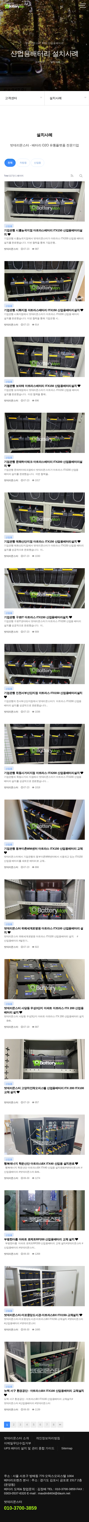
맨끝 (60, 1425)
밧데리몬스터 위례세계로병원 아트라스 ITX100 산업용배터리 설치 (43, 930)
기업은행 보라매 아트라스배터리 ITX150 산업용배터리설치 (42, 385)
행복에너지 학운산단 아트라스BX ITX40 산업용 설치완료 (41, 1163)
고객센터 (11, 98)
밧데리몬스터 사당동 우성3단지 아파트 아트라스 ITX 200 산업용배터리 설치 (44, 1010)
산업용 (37, 162)
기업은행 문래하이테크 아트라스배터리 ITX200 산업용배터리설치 (43, 463)
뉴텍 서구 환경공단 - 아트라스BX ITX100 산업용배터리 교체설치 (44, 1392)
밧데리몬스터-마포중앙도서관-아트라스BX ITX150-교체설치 (43, 1315)
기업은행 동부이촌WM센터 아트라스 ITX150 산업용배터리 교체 (43, 850)
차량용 (23, 162)
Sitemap (66, 1448)
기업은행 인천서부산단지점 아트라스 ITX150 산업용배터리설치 (43, 695)
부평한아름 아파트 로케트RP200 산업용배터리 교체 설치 (41, 1239)
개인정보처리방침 (48, 1438)
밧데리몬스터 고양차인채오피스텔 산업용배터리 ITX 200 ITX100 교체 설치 (44, 1090)
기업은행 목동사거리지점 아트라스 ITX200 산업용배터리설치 (43, 773)
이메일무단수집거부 (17, 1443)
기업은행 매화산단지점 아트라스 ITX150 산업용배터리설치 (42, 541)
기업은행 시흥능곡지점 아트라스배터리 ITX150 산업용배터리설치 (43, 232)
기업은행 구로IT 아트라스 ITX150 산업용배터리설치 (38, 617)
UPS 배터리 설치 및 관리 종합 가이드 (29, 1448)
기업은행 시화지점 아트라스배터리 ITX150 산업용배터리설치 (43, 310)
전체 (10, 162)
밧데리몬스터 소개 (16, 1438)
